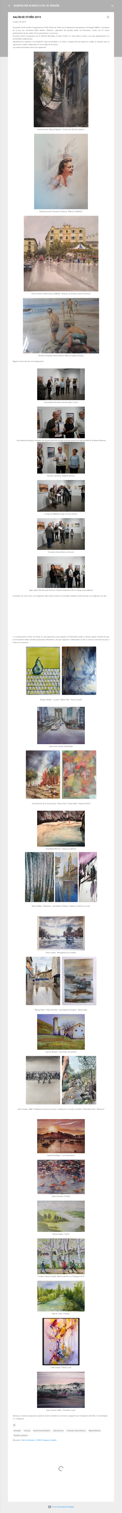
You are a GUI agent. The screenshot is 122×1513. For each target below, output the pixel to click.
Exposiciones (58, 1431)
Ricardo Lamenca (21, 1435)
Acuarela (17, 1431)
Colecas (27, 1431)
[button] (107, 17)
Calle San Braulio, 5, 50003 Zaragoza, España (38, 1440)
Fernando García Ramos (76, 1431)
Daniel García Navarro (41, 1431)
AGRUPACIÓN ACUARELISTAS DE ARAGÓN (36, 5)
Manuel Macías (94, 1431)
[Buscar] (112, 6)
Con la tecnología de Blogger (61, 1507)
